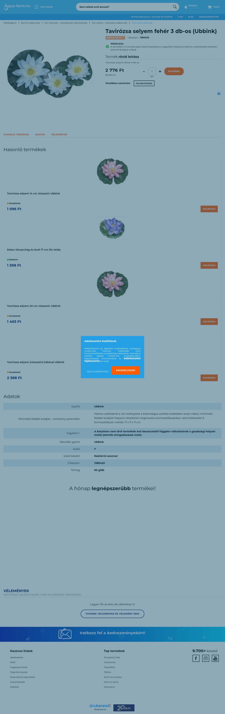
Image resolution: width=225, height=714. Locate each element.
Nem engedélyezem (98, 371)
